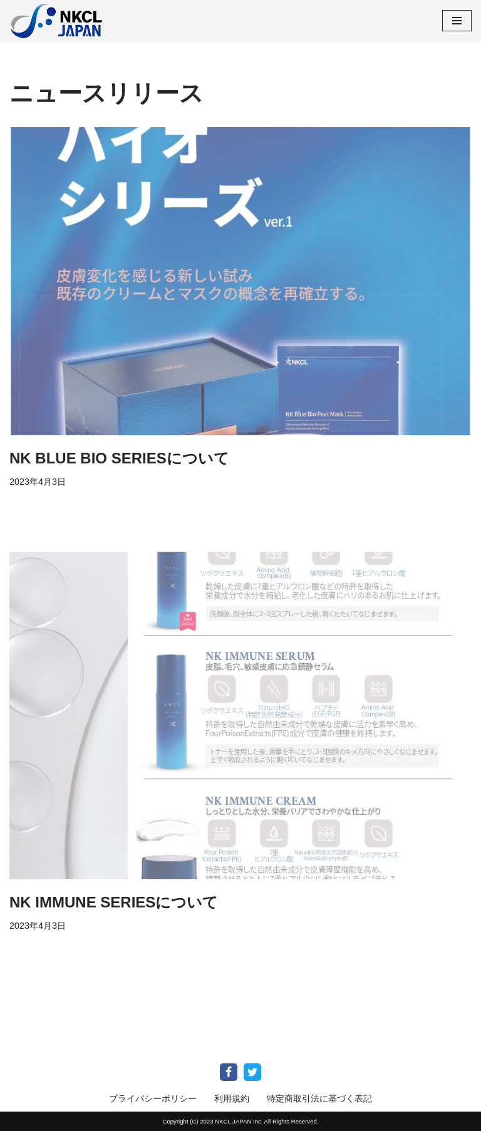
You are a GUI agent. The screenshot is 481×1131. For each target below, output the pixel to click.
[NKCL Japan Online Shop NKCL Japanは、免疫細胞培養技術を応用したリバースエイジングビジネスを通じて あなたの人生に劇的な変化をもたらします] (56, 21)
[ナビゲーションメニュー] (457, 20)
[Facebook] (228, 1072)
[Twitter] (252, 1072)
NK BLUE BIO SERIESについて (119, 458)
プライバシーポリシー (153, 1098)
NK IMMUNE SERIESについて (113, 902)
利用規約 (231, 1098)
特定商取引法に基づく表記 (319, 1098)
